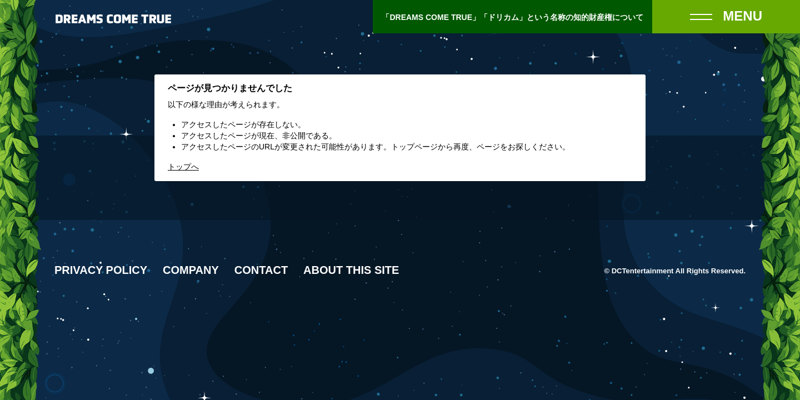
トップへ (183, 166)
